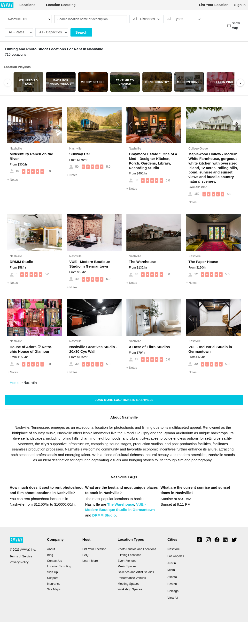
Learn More (90, 560)
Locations (27, 5)
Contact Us (54, 560)
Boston (172, 584)
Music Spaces (127, 566)
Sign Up (52, 572)
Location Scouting (61, 5)
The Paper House (203, 262)
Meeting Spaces (129, 583)
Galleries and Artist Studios (136, 572)
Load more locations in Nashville (124, 400)
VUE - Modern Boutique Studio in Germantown (89, 264)
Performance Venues (132, 578)
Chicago (172, 591)
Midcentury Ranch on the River (31, 156)
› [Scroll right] (240, 83)
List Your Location (214, 5)
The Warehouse (142, 262)
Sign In (240, 5)
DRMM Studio (21, 262)
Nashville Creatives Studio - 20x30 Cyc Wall (93, 349)
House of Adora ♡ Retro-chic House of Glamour (31, 349)
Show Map (236, 26)
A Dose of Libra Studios (149, 347)
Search (81, 32)
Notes (12, 179)
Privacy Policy (19, 562)
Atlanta (172, 577)
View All (172, 598)
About (51, 549)
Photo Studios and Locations (137, 549)
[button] (11, 125)
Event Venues (127, 560)
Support (52, 578)
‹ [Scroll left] (7, 83)
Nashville (16, 148)
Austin (171, 563)
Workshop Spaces (130, 589)
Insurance (53, 583)
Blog (50, 555)
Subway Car (79, 154)
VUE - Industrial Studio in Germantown (210, 349)
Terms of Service (21, 556)
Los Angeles (175, 556)
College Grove (198, 148)
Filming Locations (129, 555)
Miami (171, 570)
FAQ (85, 555)
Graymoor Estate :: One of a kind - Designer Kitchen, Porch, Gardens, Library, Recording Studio (153, 161)
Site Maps (54, 589)
